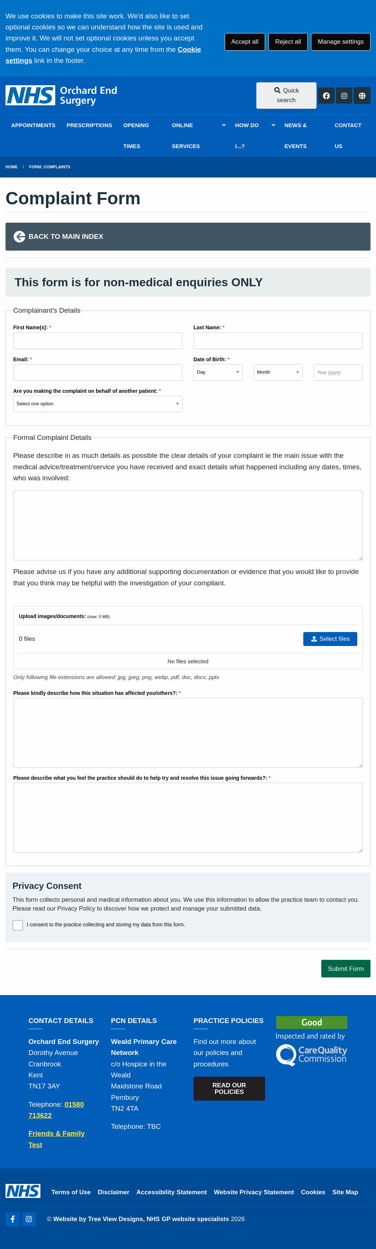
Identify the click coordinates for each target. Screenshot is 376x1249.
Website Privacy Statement (254, 1192)
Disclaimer (113, 1192)
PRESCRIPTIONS (89, 125)
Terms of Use (71, 1192)
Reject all (288, 41)
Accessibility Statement (172, 1192)
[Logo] (62, 95)
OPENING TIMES (136, 135)
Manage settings (341, 41)
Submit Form (346, 968)
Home (12, 167)
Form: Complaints (49, 167)
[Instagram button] (344, 95)
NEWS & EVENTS (296, 135)
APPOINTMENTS (33, 125)
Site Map (345, 1192)
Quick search (286, 95)
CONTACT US (348, 135)
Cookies (313, 1192)
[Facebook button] (326, 95)
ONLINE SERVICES (186, 135)
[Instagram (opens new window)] (29, 1219)
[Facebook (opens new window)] (12, 1219)
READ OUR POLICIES (229, 1088)
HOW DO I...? (246, 135)
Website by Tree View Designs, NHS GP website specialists (141, 1219)
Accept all (244, 41)
